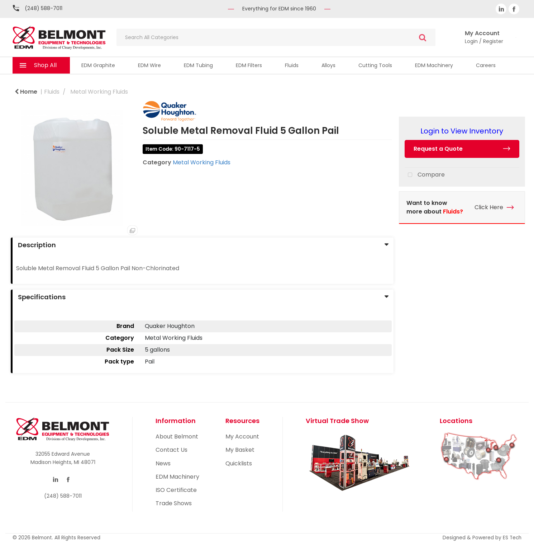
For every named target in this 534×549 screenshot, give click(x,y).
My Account (242, 436)
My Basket (239, 450)
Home (26, 92)
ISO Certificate (176, 490)
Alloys (328, 65)
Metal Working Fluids (99, 92)
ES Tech (512, 537)
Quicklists (238, 463)
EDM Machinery (434, 65)
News (163, 463)
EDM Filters (249, 65)
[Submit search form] (422, 37)
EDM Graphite (98, 65)
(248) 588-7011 (43, 8)
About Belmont (177, 436)
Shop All (45, 65)
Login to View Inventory (461, 131)
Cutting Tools (375, 65)
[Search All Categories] (275, 37)
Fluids (292, 65)
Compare (425, 175)
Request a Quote (438, 149)
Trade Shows (174, 503)
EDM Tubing (198, 65)
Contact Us (171, 450)
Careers (486, 65)
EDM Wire (149, 65)
